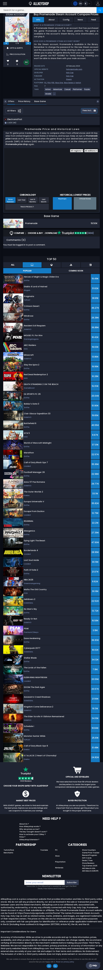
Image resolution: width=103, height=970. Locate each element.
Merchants (8, 853)
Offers (9, 101)
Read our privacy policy (65, 962)
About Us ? (24, 824)
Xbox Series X (69, 83)
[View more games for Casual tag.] (68, 90)
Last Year (21, 200)
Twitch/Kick (9, 850)
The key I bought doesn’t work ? (33, 832)
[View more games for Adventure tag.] (57, 90)
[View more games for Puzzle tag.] (87, 90)
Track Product (27, 207)
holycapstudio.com (74, 69)
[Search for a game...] (51, 10)
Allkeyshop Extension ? (29, 840)
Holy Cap (69, 72)
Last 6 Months (33, 201)
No (55, 966)
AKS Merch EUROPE (90, 871)
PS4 (49, 83)
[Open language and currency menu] (81, 4)
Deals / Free (87, 861)
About (52, 19)
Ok (49, 966)
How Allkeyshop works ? (30, 827)
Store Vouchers (89, 850)
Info (38, 19)
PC (45, 83)
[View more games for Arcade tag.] (48, 95)
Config (66, 19)
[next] (28, 43)
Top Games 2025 (89, 866)
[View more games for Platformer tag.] (77, 90)
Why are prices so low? (29, 829)
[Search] (100, 10)
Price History (22, 101)
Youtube (44, 850)
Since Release (10, 201)
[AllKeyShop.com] (39, 4)
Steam (69, 79)
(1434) (75, 233)
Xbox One (59, 83)
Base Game (38, 101)
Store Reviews (88, 863)
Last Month (43, 201)
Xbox (57, 856)
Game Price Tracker (90, 853)
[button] (98, 4)
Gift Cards (86, 858)
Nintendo (59, 868)
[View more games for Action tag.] (48, 90)
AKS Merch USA (88, 868)
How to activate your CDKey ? (32, 834)
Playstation (60, 862)
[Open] (5, 4)
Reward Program (89, 855)
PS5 (52, 83)
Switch (78, 83)
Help (93, 965)
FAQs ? (22, 837)
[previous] (6, 43)
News (80, 19)
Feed (93, 19)
